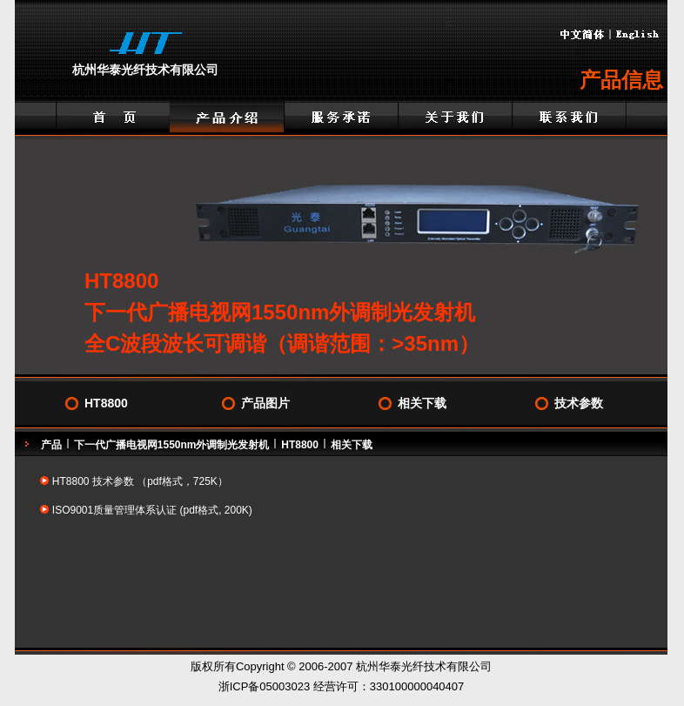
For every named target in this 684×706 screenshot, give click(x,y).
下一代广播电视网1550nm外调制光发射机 (172, 445)
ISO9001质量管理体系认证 (116, 510)
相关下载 (422, 403)
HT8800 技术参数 (93, 481)
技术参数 (578, 403)
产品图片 (265, 403)
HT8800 (106, 403)
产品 (51, 445)
